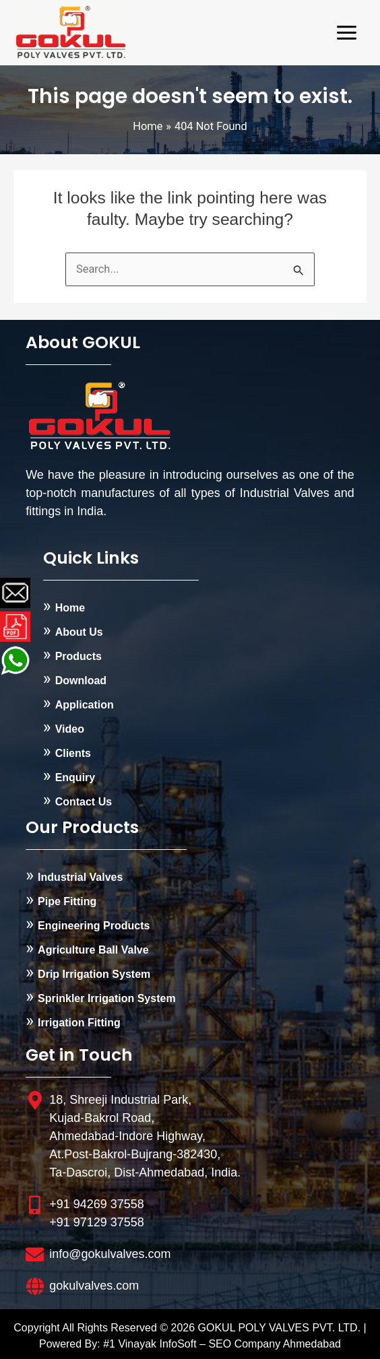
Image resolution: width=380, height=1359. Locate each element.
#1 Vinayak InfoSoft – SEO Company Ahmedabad (222, 1344)
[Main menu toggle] (346, 33)
